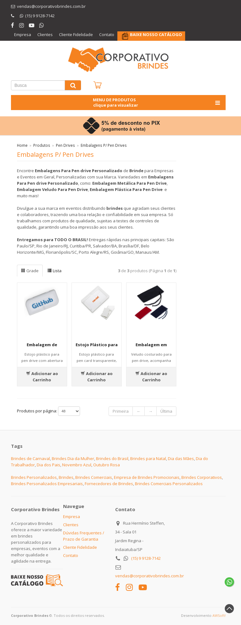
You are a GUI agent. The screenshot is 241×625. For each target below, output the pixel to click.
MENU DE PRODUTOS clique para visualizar (157, 102)
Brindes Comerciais (93, 477)
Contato (106, 34)
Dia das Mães (181, 458)
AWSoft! (219, 615)
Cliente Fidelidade (76, 34)
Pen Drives (65, 145)
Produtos (41, 145)
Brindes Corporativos (201, 477)
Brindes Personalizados (34, 477)
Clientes (45, 34)
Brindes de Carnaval (30, 458)
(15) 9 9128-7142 (146, 558)
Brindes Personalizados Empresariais (47, 483)
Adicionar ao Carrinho (42, 377)
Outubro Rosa (106, 465)
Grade (30, 270)
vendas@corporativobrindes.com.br (149, 576)
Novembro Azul (76, 465)
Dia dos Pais (48, 465)
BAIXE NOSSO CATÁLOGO (156, 34)
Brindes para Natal (148, 458)
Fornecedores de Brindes (109, 483)
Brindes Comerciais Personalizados (169, 483)
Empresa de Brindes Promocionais (146, 477)
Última (166, 411)
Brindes (66, 477)
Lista (54, 270)
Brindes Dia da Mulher (73, 458)
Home (22, 145)
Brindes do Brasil (112, 458)
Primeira (121, 411)
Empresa (22, 34)
